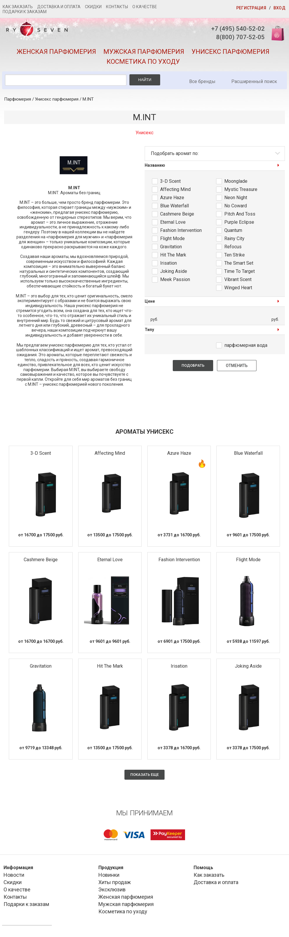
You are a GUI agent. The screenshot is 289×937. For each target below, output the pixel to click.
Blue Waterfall (174, 206)
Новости (14, 876)
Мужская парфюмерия (143, 52)
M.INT (88, 100)
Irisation (168, 264)
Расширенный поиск (254, 82)
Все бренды (202, 82)
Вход (279, 8)
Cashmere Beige (177, 215)
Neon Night (235, 198)
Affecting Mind (175, 190)
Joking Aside (173, 272)
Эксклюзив (112, 891)
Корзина (275, 33)
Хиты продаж (114, 883)
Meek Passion (175, 280)
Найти (144, 80)
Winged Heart (238, 288)
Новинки (108, 876)
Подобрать (193, 366)
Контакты (117, 6)
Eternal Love (173, 223)
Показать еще (144, 775)
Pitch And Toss (239, 215)
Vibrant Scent (238, 280)
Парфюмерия (17, 100)
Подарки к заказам (25, 11)
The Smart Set (238, 264)
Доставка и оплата (59, 6)
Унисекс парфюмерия (230, 52)
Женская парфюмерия (56, 52)
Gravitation (171, 247)
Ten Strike (234, 256)
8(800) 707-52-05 (237, 38)
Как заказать (18, 6)
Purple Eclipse (239, 223)
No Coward (235, 206)
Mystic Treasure (240, 190)
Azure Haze (172, 198)
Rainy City (234, 239)
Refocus (233, 247)
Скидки (93, 6)
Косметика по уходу (143, 62)
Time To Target (239, 272)
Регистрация (251, 8)
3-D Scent (170, 182)
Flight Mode (172, 239)
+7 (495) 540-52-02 (235, 28)
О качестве (144, 6)
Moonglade (235, 182)
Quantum (233, 231)
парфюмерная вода (245, 346)
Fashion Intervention (181, 231)
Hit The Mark (173, 256)
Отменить (237, 366)
